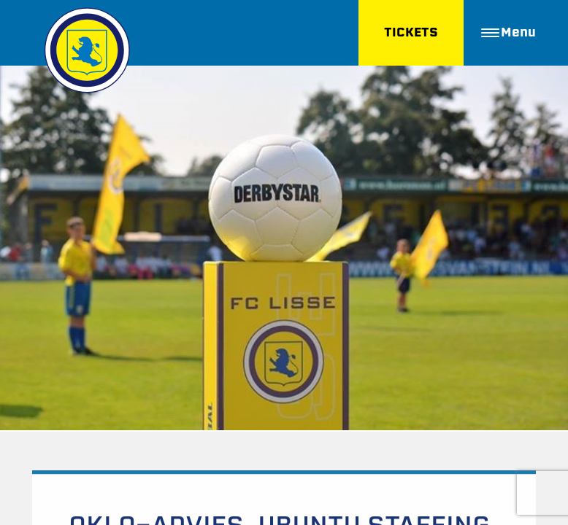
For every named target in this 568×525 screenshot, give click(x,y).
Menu (508, 32)
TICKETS (411, 32)
